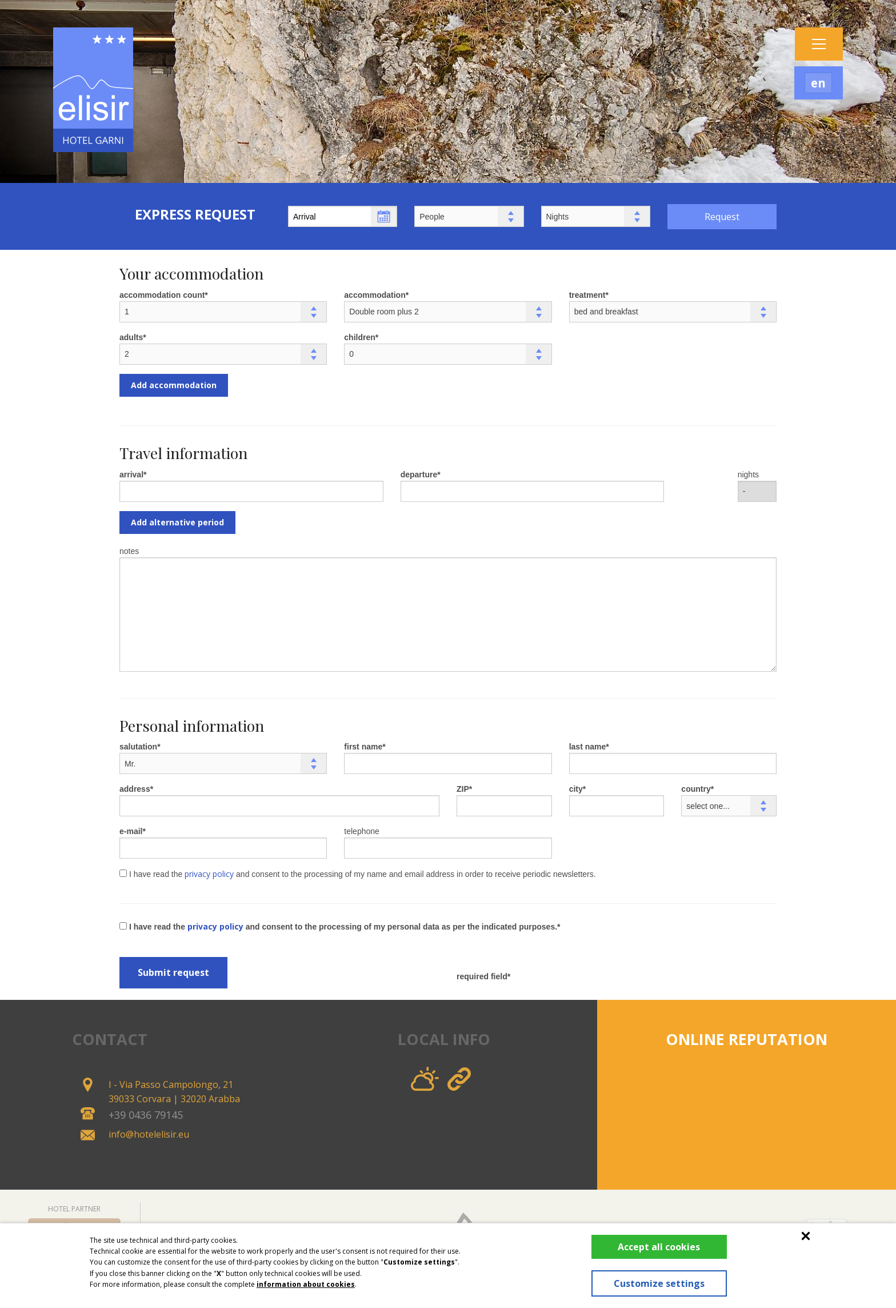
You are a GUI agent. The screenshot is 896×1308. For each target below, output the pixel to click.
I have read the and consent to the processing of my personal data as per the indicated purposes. (338, 926)
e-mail (130, 831)
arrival (131, 474)
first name (363, 746)
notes (129, 551)
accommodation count (162, 295)
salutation (138, 746)
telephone (361, 831)
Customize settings (655, 1283)
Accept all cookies (656, 1247)
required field (482, 976)
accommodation (374, 295)
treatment (587, 295)
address (134, 788)
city (576, 788)
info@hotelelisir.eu (149, 1134)
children (359, 337)
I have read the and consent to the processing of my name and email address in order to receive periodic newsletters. (357, 873)
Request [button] (722, 216)
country (695, 788)
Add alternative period (177, 522)
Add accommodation (174, 385)
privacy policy (209, 873)
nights (748, 474)
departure (419, 474)
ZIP (463, 788)
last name (587, 746)
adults (131, 337)
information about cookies (306, 1284)
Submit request (173, 972)
